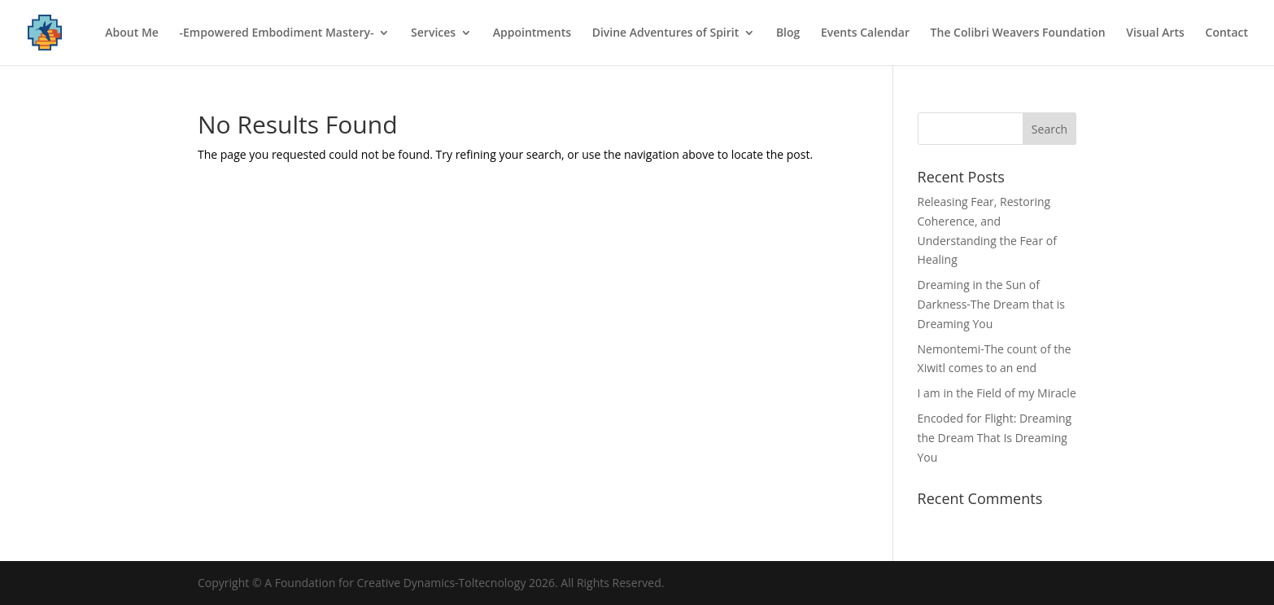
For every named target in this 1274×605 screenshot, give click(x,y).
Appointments (532, 33)
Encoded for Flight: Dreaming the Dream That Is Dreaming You (995, 437)
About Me (132, 33)
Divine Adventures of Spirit (666, 33)
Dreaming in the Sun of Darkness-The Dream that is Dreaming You (991, 304)
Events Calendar (865, 33)
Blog (788, 33)
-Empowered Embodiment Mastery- (277, 33)
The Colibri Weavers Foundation (1018, 33)
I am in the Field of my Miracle (997, 393)
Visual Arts (1155, 33)
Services (433, 33)
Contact (1227, 33)
